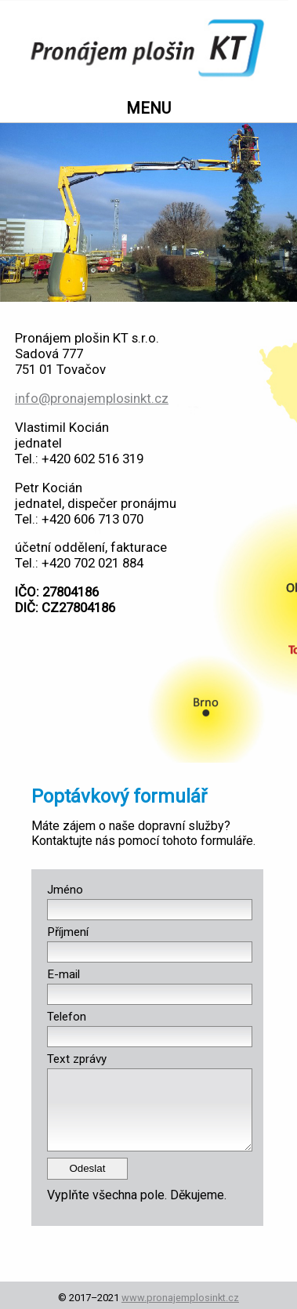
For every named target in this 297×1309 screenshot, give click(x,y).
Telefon (66, 1017)
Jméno (65, 890)
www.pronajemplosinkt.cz (180, 1298)
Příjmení (68, 932)
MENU (148, 108)
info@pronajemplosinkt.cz (91, 398)
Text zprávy (77, 1059)
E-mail (63, 974)
